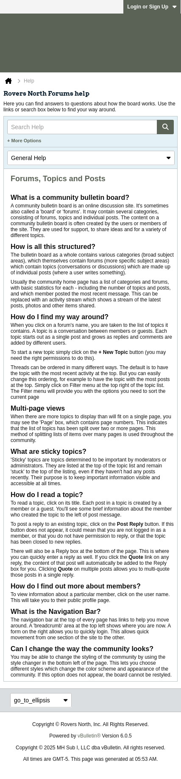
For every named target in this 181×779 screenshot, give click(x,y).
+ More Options (24, 140)
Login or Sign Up (152, 7)
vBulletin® (89, 736)
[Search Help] (90, 127)
